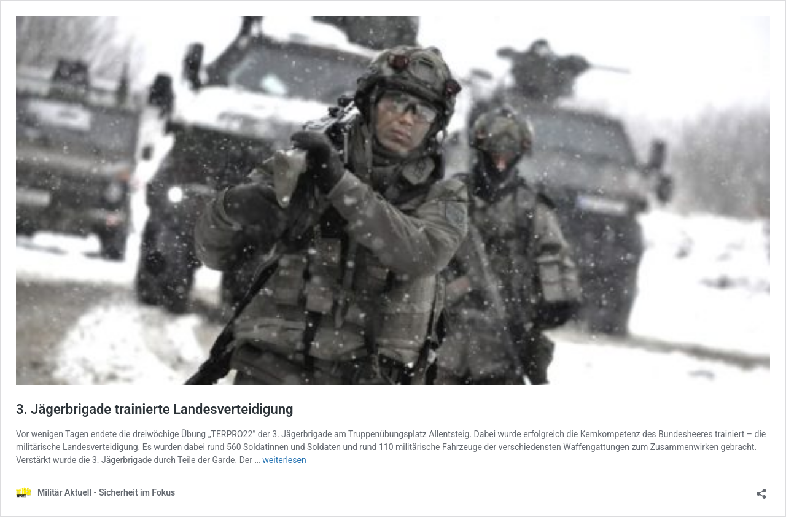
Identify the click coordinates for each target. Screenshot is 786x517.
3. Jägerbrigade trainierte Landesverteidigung (154, 409)
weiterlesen (284, 460)
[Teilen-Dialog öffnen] (761, 489)
